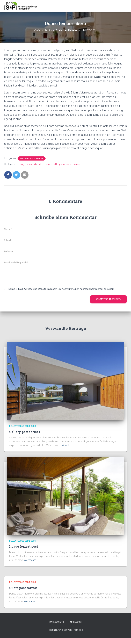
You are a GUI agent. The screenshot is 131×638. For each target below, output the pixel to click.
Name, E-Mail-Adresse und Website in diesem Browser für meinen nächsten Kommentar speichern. (62, 289)
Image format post (23, 546)
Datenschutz (56, 622)
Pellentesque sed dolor (31, 158)
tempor (77, 164)
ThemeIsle (77, 629)
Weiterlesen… (69, 445)
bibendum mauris (42, 164)
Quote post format (23, 588)
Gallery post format (24, 432)
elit (55, 164)
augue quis (26, 164)
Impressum (76, 622)
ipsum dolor (65, 164)
